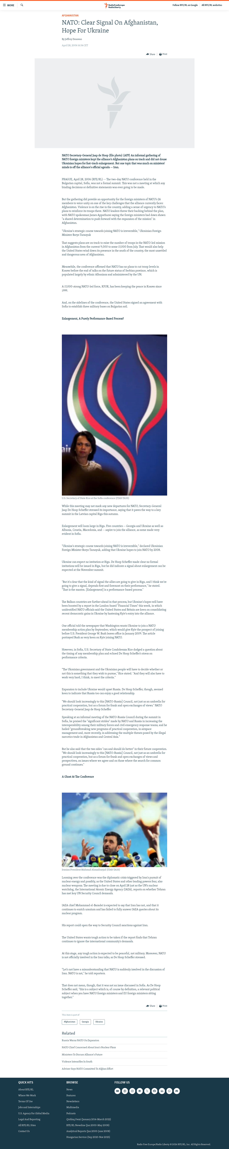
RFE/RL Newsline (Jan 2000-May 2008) (88, 1125)
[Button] (150, 54)
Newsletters (72, 1101)
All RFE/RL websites (212, 5)
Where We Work (27, 1095)
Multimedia (72, 1107)
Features (71, 1095)
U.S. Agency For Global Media (33, 1113)
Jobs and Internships (29, 1107)
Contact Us (24, 1131)
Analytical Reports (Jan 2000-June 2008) (88, 1131)
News (69, 1089)
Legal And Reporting (29, 1119)
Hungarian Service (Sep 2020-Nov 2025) (88, 1137)
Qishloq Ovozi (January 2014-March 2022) (88, 1119)
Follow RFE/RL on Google (185, 5)
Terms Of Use (25, 1101)
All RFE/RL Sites (27, 1125)
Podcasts (71, 1113)
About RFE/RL (26, 1089)
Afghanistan (70, 15)
